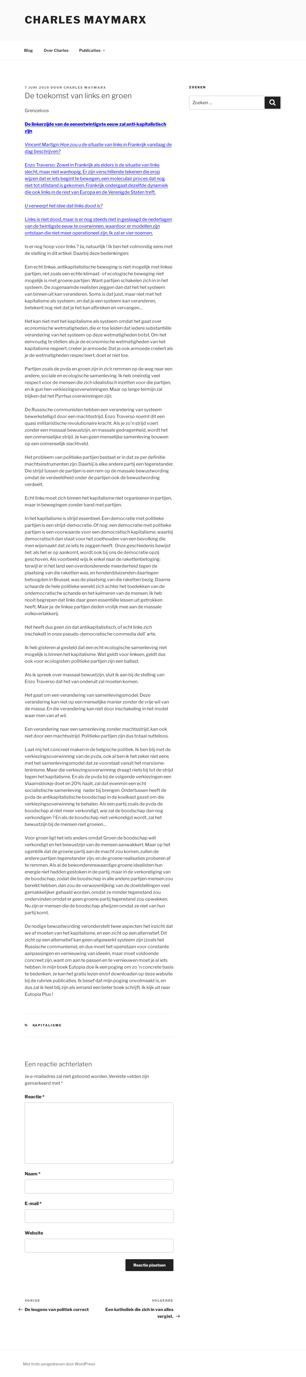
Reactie (35, 1096)
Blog (28, 50)
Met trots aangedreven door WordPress (59, 1363)
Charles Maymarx (86, 20)
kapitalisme (47, 1025)
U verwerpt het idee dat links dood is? (63, 205)
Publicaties (92, 50)
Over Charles (56, 50)
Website (34, 1233)
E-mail (33, 1203)
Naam (33, 1173)
